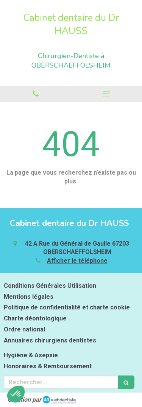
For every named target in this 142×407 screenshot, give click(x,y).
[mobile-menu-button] (106, 93)
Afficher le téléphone (77, 260)
